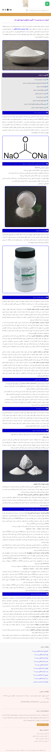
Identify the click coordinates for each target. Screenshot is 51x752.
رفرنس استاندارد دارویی (40, 741)
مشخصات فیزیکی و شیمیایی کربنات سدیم (35, 83)
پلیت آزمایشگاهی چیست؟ (41, 671)
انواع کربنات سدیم (42, 86)
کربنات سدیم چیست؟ (41, 79)
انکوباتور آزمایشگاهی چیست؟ (40, 651)
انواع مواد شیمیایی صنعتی (40, 682)
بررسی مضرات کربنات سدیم (40, 107)
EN (11, 10)
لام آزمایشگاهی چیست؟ (41, 665)
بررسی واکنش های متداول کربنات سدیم (36, 104)
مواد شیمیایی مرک (42, 733)
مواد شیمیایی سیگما (41, 738)
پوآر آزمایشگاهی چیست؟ (41, 658)
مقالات (37, 14)
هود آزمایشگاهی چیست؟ (41, 654)
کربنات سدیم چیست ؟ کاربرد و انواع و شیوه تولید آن (23, 14)
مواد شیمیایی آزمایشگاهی (40, 736)
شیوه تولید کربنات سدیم (40, 100)
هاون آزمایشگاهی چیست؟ (41, 668)
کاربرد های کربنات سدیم (40, 90)
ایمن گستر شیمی (45, 14)
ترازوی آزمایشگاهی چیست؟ (40, 675)
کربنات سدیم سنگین (41, 93)
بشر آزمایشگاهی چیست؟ (41, 678)
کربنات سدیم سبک (42, 97)
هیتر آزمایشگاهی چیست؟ (41, 661)
